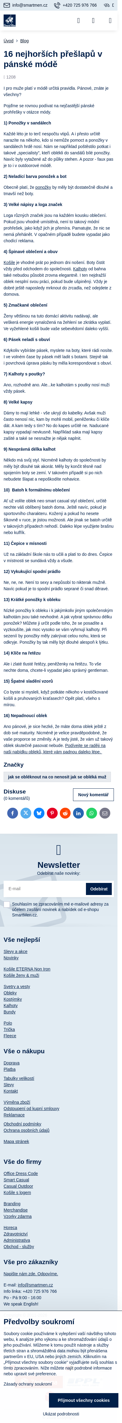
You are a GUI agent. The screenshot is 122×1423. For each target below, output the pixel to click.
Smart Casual (16, 1179)
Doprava (12, 1063)
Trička (9, 1029)
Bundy (10, 1011)
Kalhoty (80, 268)
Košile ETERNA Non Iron (27, 969)
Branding (12, 1203)
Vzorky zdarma (18, 1216)
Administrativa (17, 1240)
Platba (10, 1069)
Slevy (9, 1084)
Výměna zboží (17, 1102)
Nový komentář (93, 794)
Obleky (10, 992)
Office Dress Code (21, 1173)
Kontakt (11, 1091)
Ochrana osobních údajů (27, 1130)
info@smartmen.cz (35, 1285)
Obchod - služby (19, 1246)
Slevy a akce (15, 951)
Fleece (10, 1035)
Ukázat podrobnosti (61, 1414)
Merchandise (16, 1210)
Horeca (10, 1227)
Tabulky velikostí (19, 1078)
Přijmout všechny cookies (84, 1400)
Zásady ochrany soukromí (28, 1384)
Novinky (11, 957)
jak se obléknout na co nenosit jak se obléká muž (57, 776)
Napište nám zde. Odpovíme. (31, 1273)
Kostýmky (13, 999)
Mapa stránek (16, 1141)
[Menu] (110, 20)
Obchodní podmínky (22, 1124)
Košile (9, 262)
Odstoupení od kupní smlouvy (31, 1108)
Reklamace (14, 1114)
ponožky (43, 187)
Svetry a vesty (17, 986)
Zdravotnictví (16, 1233)
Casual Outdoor (18, 1186)
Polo (8, 1023)
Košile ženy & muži (21, 975)
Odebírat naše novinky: (59, 873)
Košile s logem (17, 1192)
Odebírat (99, 889)
